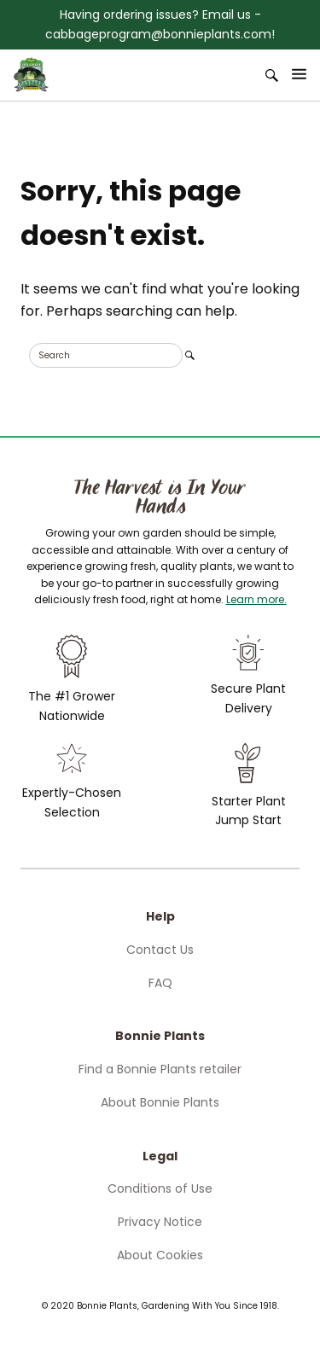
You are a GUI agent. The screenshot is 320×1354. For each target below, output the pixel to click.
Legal (160, 1156)
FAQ (160, 982)
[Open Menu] (299, 74)
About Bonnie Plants (160, 1102)
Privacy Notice (160, 1221)
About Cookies (160, 1255)
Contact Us (160, 949)
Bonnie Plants (160, 1035)
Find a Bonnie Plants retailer (160, 1069)
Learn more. (256, 599)
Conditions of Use (160, 1188)
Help (160, 916)
